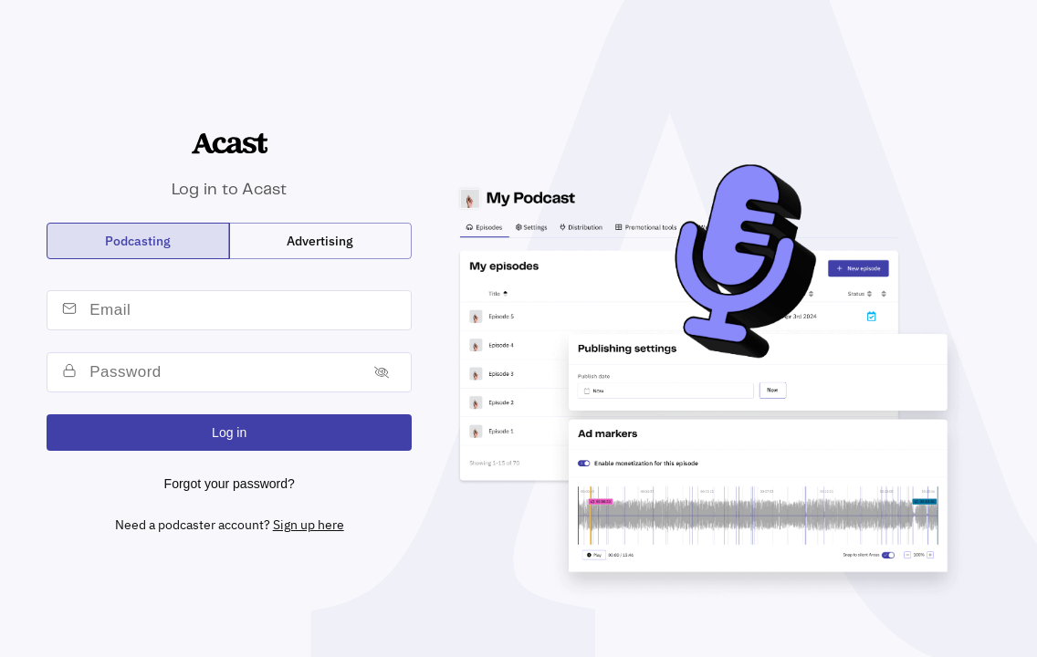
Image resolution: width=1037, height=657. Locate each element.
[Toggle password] (381, 372)
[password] (221, 372)
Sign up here (308, 524)
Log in (229, 432)
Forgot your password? (229, 483)
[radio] (138, 241)
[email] (246, 310)
